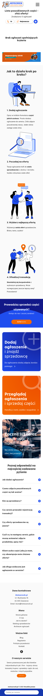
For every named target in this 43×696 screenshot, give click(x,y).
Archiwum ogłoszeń (21, 626)
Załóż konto (21, 675)
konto (21, 322)
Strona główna (21, 615)
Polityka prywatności (21, 643)
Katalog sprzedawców (21, 623)
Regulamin (21, 640)
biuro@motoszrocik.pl (24, 604)
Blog (21, 638)
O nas (21, 618)
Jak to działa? (21, 621)
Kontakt (22, 646)
